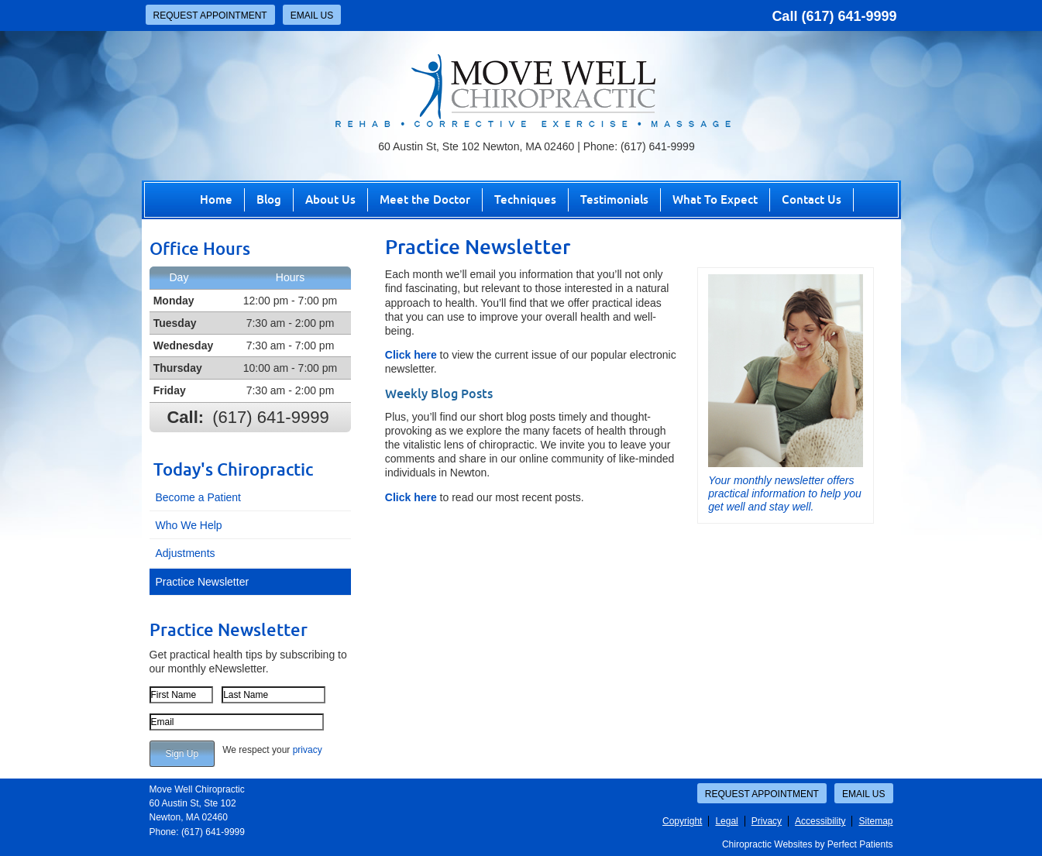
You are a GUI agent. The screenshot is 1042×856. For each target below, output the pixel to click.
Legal (726, 821)
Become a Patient (199, 497)
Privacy (766, 821)
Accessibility (820, 821)
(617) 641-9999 (848, 16)
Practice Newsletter (202, 582)
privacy (307, 749)
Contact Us (811, 199)
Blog (268, 199)
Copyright (682, 821)
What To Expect (715, 199)
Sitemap (875, 821)
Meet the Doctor (425, 199)
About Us (330, 199)
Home (216, 199)
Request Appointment (210, 15)
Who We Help (189, 525)
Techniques (525, 199)
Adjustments (185, 553)
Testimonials (614, 199)
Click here (411, 355)
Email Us (312, 15)
